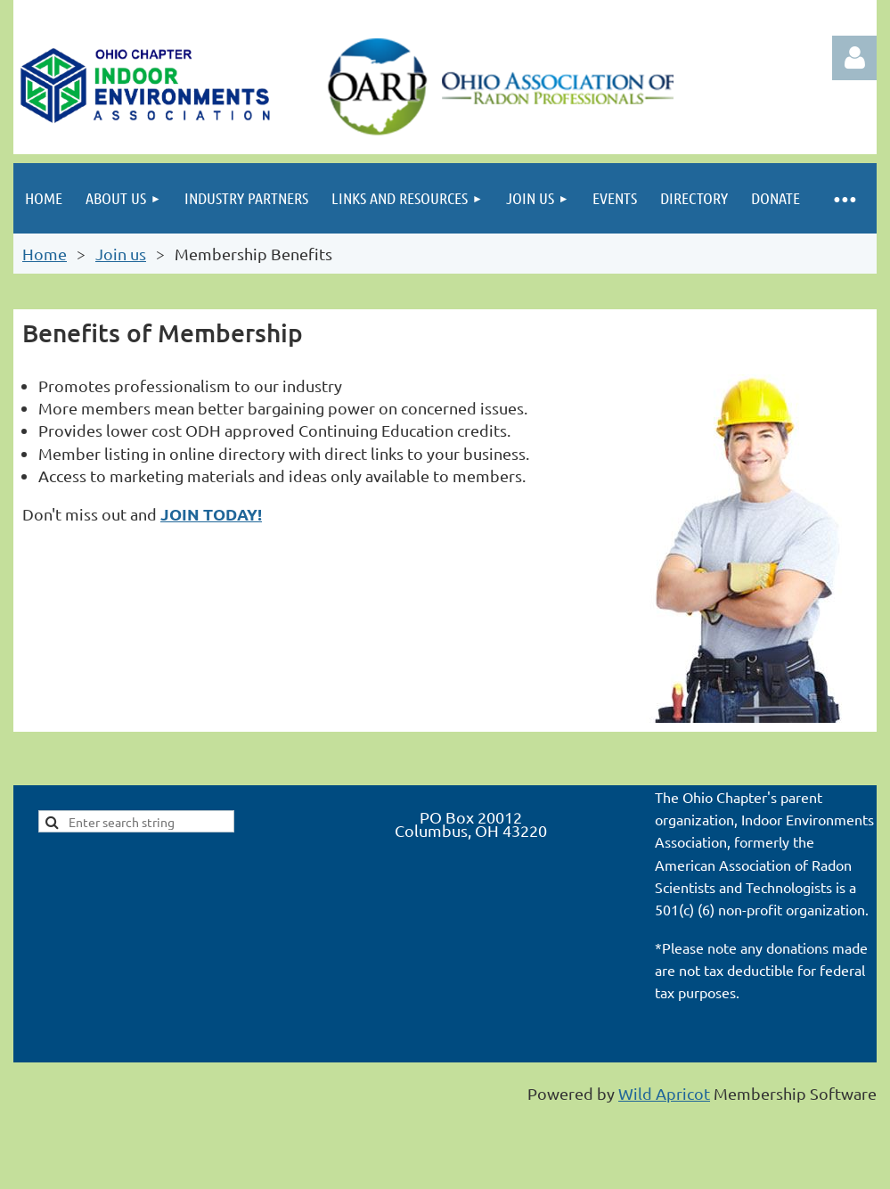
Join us (120, 253)
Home (44, 253)
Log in (854, 58)
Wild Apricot (664, 1093)
